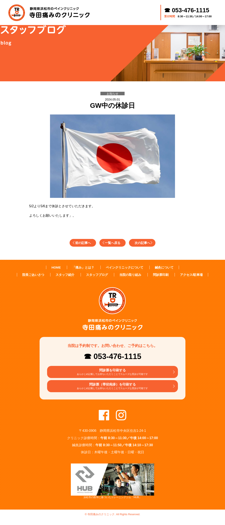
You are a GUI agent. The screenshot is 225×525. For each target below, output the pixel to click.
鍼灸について (162, 267)
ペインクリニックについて (124, 267)
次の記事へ (154, 243)
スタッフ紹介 (67, 274)
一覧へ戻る (113, 243)
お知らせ (112, 93)
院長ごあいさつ (36, 274)
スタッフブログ (97, 274)
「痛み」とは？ (85, 267)
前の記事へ (72, 243)
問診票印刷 (158, 274)
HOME (58, 267)
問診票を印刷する (112, 373)
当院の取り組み (129, 274)
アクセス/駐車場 (188, 274)
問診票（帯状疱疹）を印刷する (112, 390)
